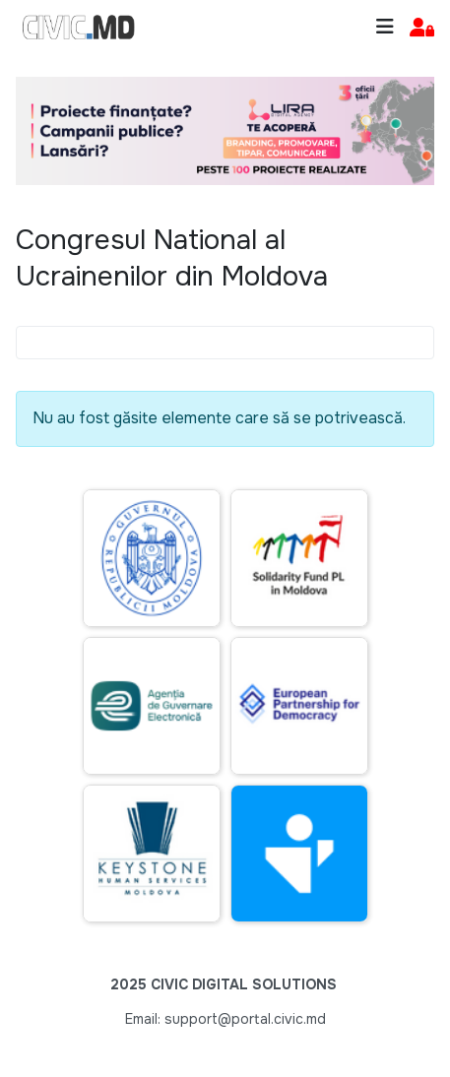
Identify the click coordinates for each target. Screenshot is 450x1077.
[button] (422, 28)
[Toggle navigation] (385, 27)
